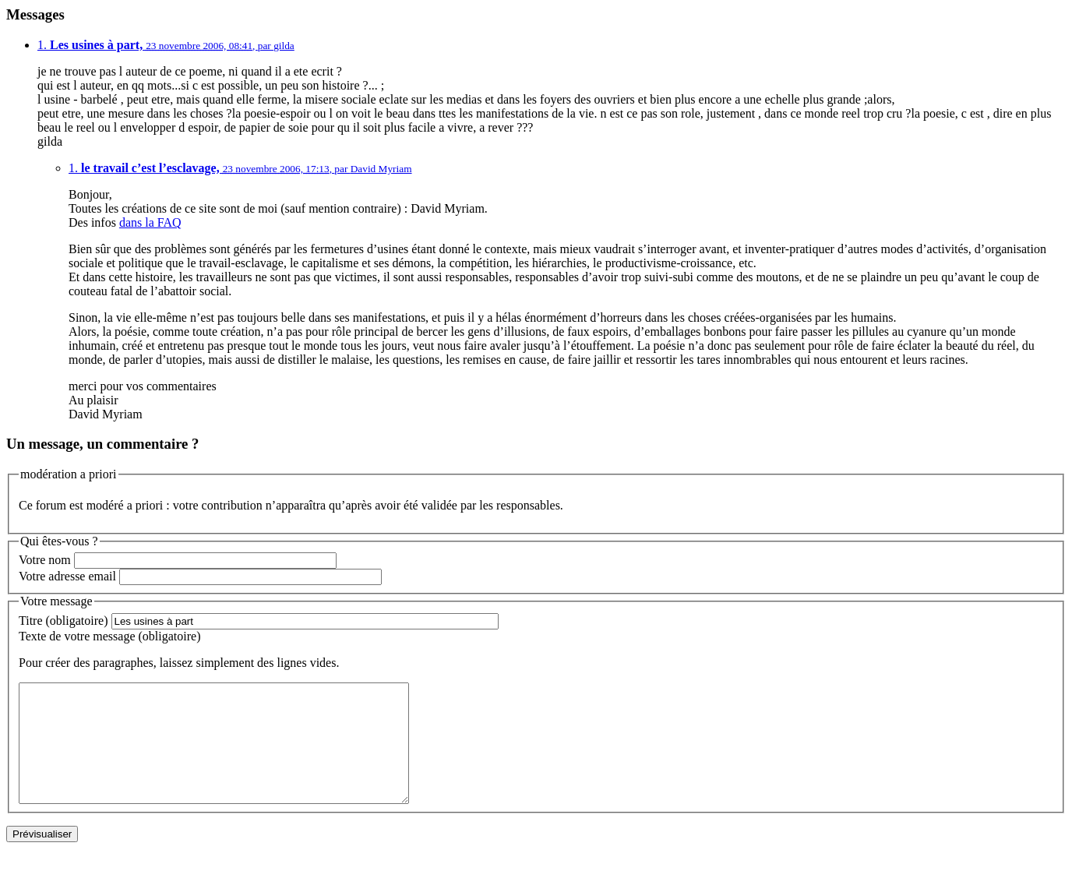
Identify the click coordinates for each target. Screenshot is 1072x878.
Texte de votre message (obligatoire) (109, 636)
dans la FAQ (150, 222)
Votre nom (45, 559)
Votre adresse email (67, 576)
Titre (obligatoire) (63, 620)
